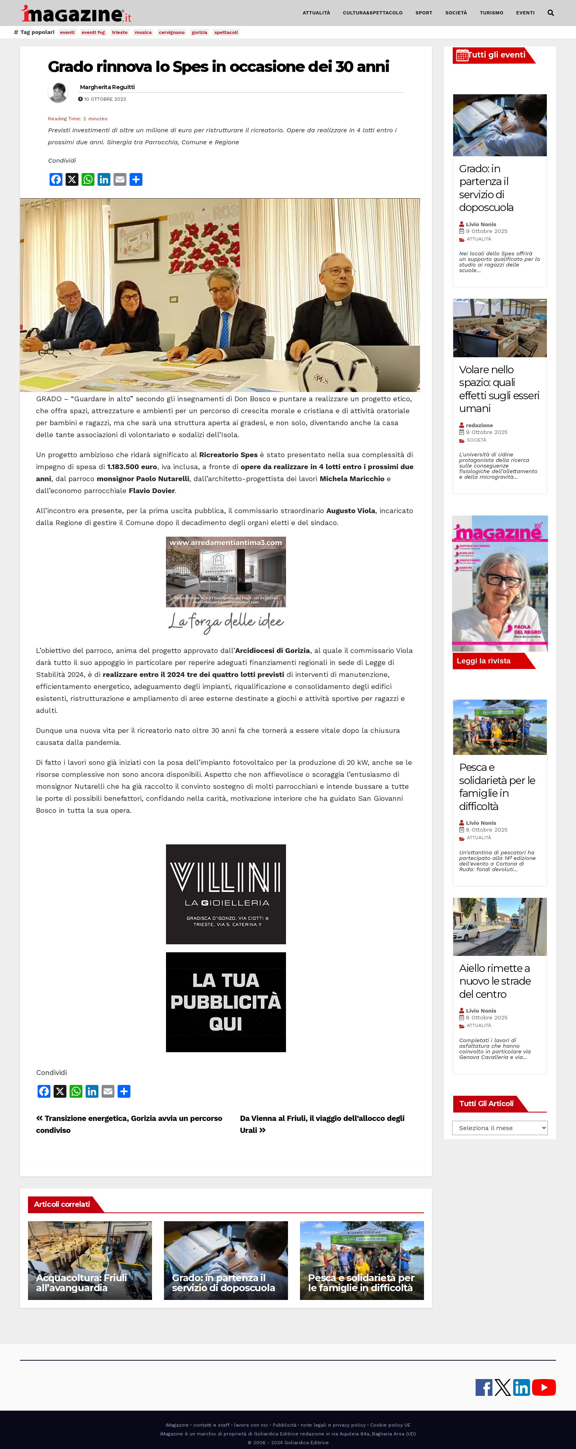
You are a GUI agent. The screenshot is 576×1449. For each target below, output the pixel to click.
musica (143, 32)
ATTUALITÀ (316, 13)
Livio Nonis (481, 224)
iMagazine (177, 1425)
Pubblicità (284, 1425)
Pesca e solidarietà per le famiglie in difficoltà (361, 1283)
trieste (120, 32)
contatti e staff (211, 1425)
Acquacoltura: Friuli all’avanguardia (81, 1283)
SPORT (424, 13)
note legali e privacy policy (333, 1425)
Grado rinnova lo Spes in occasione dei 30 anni (219, 66)
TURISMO (492, 13)
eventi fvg (93, 32)
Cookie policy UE (390, 1425)
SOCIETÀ (456, 13)
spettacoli (226, 32)
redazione (479, 425)
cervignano (171, 32)
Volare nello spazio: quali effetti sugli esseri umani (499, 389)
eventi (67, 32)
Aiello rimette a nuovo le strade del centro (495, 981)
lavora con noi (251, 1425)
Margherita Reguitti (107, 87)
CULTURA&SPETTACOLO (373, 13)
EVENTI (525, 13)
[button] (551, 13)
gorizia (199, 32)
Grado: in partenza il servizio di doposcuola (223, 1283)
